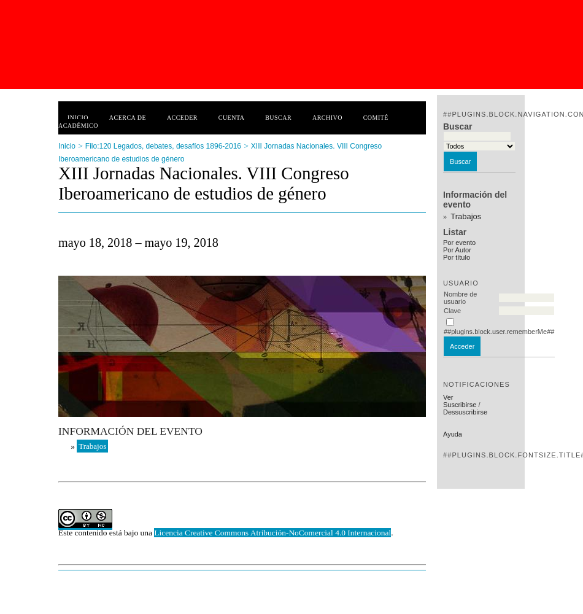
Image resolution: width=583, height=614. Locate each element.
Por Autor (457, 250)
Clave (452, 310)
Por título (456, 257)
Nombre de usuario (460, 297)
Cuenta (231, 117)
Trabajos (465, 216)
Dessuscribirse (465, 412)
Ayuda (452, 434)
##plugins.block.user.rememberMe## (499, 331)
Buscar (278, 117)
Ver (448, 397)
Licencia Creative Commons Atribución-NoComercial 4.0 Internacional (272, 532)
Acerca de (127, 117)
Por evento (459, 242)
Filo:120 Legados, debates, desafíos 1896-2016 (163, 146)
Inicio (78, 117)
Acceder (182, 117)
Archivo (327, 117)
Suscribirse (459, 404)
